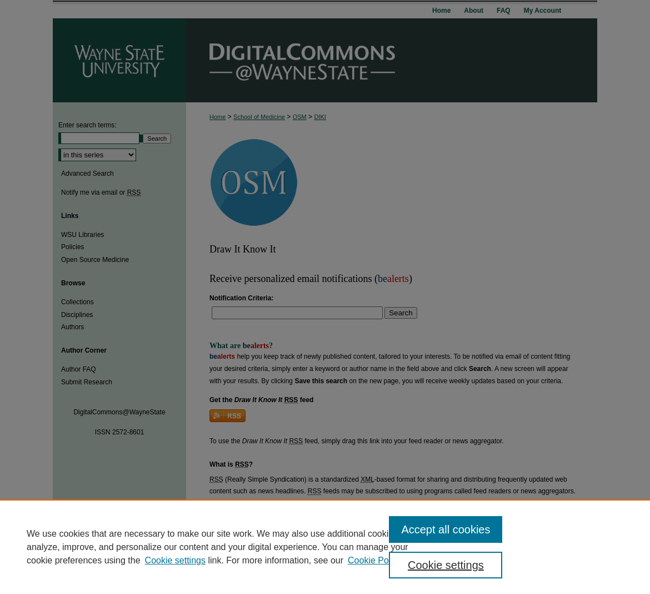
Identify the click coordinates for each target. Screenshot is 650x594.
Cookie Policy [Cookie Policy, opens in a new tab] (375, 560)
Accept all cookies (445, 529)
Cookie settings (175, 560)
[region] (325, 546)
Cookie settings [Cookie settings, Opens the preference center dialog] (446, 565)
